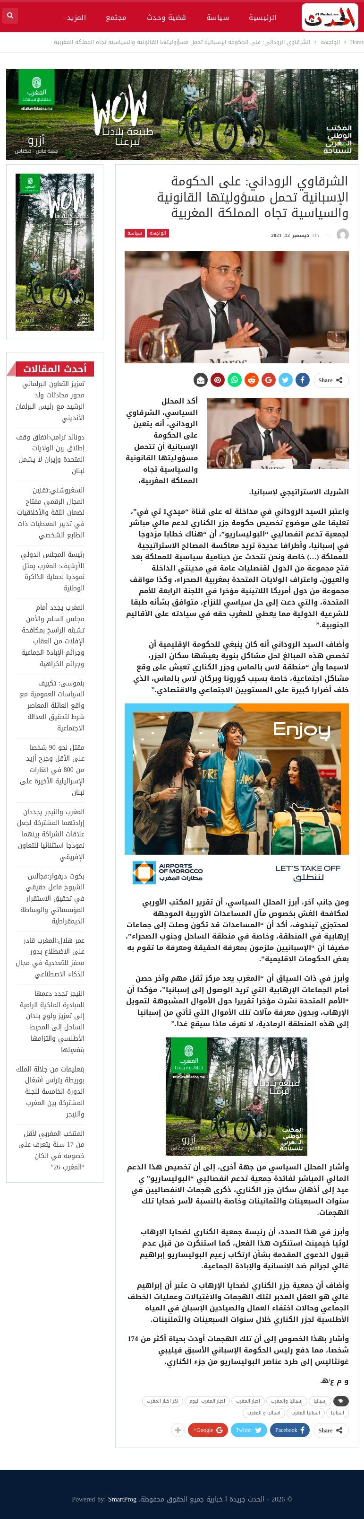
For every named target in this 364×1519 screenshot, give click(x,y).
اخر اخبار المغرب (162, 1400)
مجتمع (116, 17)
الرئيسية (263, 17)
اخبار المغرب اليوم (207, 1400)
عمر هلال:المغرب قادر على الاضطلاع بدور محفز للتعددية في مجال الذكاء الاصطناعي (50, 957)
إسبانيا (320, 1400)
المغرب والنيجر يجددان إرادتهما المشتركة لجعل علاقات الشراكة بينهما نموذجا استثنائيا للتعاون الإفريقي (51, 834)
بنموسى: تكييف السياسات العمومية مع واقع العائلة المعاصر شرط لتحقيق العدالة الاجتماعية (52, 706)
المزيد (76, 17)
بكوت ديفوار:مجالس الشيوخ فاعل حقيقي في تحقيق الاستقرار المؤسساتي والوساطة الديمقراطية (52, 899)
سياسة (217, 17)
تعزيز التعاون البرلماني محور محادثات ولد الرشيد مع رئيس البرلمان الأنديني (50, 401)
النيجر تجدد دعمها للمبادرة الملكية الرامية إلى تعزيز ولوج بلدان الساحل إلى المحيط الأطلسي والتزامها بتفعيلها (52, 1021)
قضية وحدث (166, 17)
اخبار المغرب (248, 1400)
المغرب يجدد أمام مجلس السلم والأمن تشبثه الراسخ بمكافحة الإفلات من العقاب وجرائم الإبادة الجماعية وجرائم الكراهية (53, 635)
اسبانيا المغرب (305, 1412)
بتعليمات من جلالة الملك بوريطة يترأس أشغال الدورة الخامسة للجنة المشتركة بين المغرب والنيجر (50, 1092)
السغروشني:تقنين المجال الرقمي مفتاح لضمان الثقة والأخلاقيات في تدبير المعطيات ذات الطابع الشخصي (51, 513)
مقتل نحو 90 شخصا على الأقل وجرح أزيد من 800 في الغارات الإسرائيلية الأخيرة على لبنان (52, 770)
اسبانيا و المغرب (263, 1412)
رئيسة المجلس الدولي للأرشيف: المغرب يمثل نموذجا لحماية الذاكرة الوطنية (53, 571)
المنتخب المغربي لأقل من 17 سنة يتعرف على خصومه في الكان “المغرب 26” (51, 1150)
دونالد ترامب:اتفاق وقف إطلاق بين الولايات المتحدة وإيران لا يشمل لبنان (50, 454)
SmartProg (122, 1499)
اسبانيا (337, 1412)
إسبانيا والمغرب (287, 1400)
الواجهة (158, 233)
